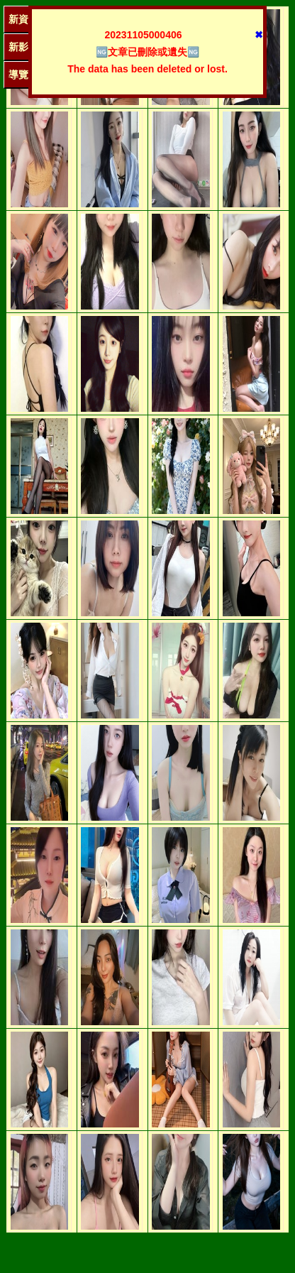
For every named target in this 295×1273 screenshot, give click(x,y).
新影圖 (23, 47)
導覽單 (23, 74)
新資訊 (23, 19)
